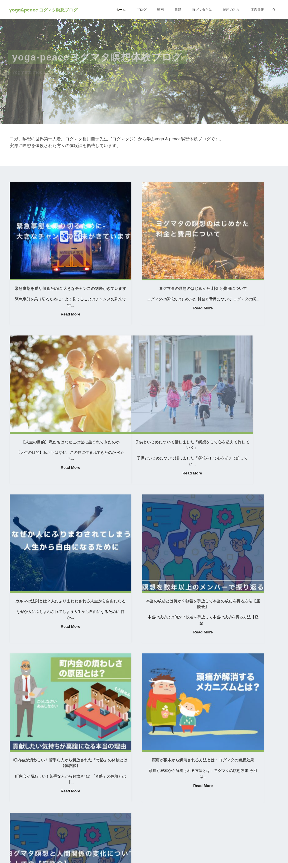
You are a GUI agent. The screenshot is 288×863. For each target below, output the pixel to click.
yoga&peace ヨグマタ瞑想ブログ (44, 10)
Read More (51, 290)
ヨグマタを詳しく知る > (31, 795)
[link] (273, 9)
